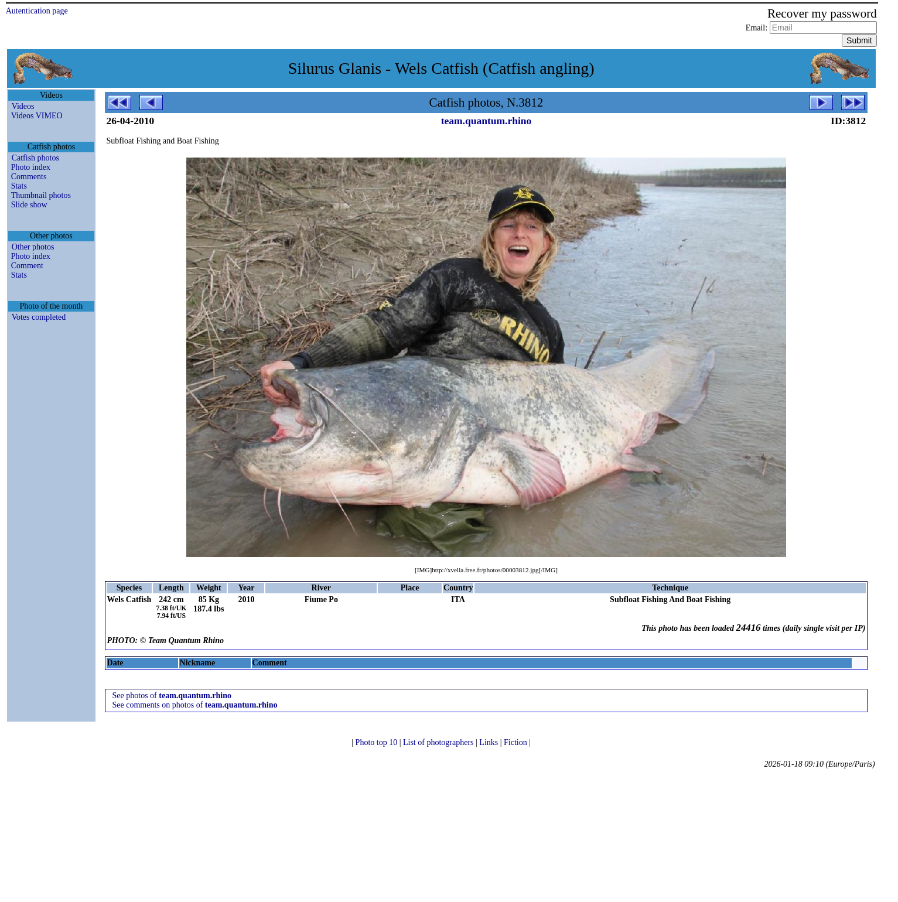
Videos (23, 106)
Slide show (29, 204)
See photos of (171, 695)
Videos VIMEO (37, 115)
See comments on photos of (195, 705)
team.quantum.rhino (486, 121)
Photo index (30, 167)
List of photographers (439, 742)
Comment (27, 265)
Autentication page (37, 10)
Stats (19, 186)
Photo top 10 (378, 742)
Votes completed (39, 317)
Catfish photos (35, 157)
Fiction (516, 742)
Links (489, 742)
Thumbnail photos (41, 195)
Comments (29, 176)
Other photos (33, 246)
